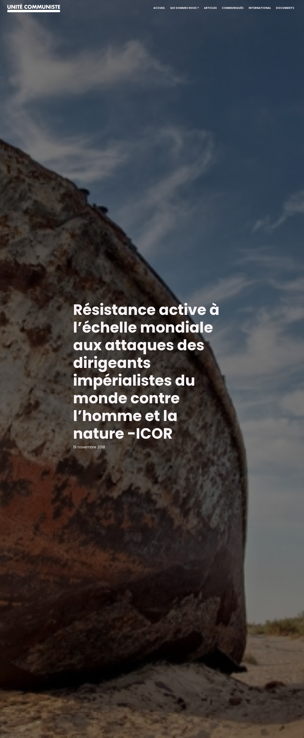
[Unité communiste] (33, 7)
